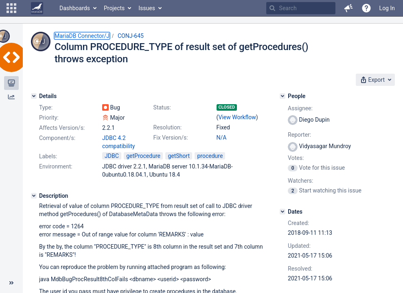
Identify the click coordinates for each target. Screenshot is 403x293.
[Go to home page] (37, 8)
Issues (146, 8)
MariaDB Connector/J (82, 36)
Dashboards (74, 8)
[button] (11, 8)
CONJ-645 (131, 36)
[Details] (34, 96)
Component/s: (57, 138)
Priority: (49, 117)
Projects (114, 8)
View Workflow (237, 117)
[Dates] (282, 211)
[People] (282, 96)
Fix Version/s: (170, 137)
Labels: (48, 156)
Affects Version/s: (62, 128)
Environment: (55, 166)
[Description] (34, 196)
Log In (387, 8)
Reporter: (299, 134)
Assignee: (300, 108)
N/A (222, 137)
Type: (46, 107)
